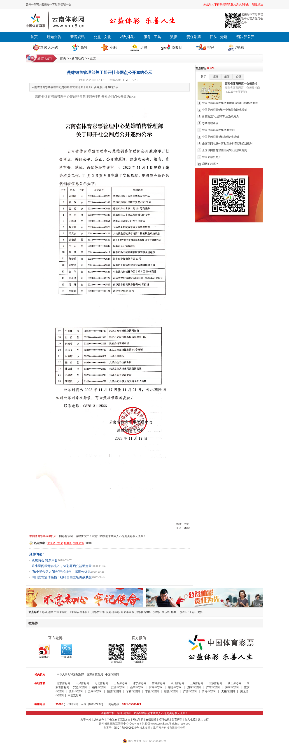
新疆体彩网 (171, 691)
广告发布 (112, 719)
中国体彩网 (112, 674)
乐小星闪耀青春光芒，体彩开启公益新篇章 (62, 566)
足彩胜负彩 (98, 612)
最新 (227, 76)
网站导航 (138, 719)
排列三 (175, 612)
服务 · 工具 (152, 37)
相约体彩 (127, 37)
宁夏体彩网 (152, 691)
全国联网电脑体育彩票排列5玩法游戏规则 (227, 143)
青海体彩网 (209, 691)
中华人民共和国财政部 (70, 674)
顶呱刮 (176, 47)
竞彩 (113, 47)
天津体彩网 (82, 683)
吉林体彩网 (158, 683)
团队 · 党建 (218, 37)
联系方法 (124, 719)
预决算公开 (245, 37)
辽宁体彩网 (139, 683)
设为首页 (203, 719)
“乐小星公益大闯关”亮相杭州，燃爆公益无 (61, 571)
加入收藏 (190, 719)
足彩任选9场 (143, 612)
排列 (210, 47)
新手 (203, 76)
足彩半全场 (127, 612)
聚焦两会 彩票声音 (45, 560)
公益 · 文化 (102, 37)
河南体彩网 (156, 687)
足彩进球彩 (113, 612)
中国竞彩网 (74, 695)
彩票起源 (47, 612)
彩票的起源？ (210, 163)
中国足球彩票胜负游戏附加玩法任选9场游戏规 (230, 103)
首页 (34, 37)
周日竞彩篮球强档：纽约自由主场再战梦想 (62, 577)
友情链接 (151, 719)
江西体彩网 (118, 687)
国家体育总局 (95, 674)
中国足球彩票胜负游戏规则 (218, 130)
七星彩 (156, 612)
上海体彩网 (196, 683)
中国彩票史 (61, 612)
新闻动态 (78, 58)
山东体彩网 (137, 687)
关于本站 (85, 719)
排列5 (183, 612)
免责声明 (177, 719)
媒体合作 (98, 719)
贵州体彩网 (76, 691)
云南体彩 (44, 651)
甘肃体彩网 (133, 691)
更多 (200, 612)
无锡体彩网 (228, 691)
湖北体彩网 (175, 687)
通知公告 (54, 37)
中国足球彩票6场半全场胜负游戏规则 (224, 109)
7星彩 (239, 47)
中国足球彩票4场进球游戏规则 (220, 136)
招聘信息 (164, 719)
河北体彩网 (101, 683)
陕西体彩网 (114, 691)
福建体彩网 (99, 687)
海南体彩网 (232, 687)
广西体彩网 (190, 691)
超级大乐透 (49, 47)
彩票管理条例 (210, 123)
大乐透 (51, 543)
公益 (238, 76)
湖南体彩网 (194, 687)
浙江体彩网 (234, 683)
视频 (215, 76)
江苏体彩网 (215, 683)
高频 (84, 47)
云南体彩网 (95, 691)
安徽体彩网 (80, 687)
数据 (173, 37)
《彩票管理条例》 (79, 612)
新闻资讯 (77, 37)
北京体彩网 (63, 683)
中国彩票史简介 (211, 157)
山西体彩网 (120, 683)
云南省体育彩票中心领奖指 (241, 83)
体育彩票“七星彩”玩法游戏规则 (220, 116)
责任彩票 (193, 37)
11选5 (192, 612)
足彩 (143, 47)
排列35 (68, 543)
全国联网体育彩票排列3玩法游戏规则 (224, 150)
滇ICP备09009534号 (126, 727)
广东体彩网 (213, 687)
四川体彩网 (177, 683)
